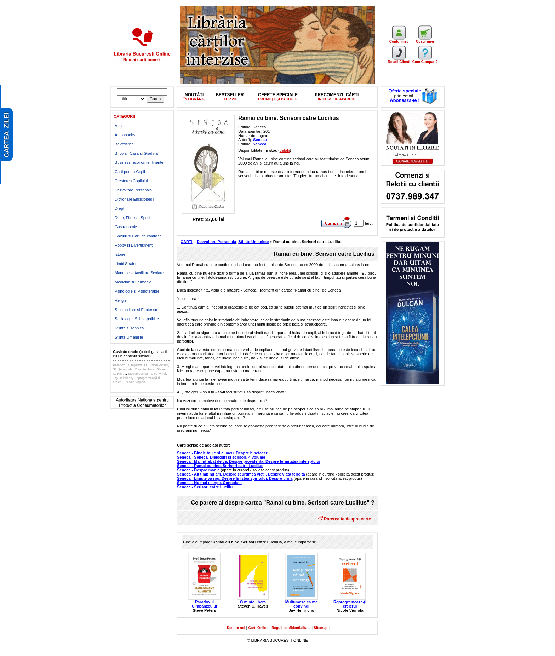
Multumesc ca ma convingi (147, 373)
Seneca (260, 140)
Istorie (120, 254)
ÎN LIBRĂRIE (194, 99)
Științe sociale (123, 369)
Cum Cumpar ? (425, 60)
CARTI (187, 242)
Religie (121, 300)
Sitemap (320, 628)
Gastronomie (126, 227)
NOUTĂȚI (194, 94)
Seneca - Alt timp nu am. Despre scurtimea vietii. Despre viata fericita (241, 474)
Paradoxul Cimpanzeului (130, 365)
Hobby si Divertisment (134, 245)
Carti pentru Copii (130, 171)
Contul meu (399, 40)
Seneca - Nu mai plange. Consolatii (209, 483)
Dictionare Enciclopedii (134, 199)
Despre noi (236, 628)
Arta (118, 125)
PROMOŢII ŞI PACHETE (278, 99)
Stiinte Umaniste (129, 337)
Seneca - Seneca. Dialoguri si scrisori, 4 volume (221, 457)
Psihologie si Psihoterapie (137, 291)
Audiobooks (125, 135)
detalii (285, 150)
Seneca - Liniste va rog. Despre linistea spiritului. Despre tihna (234, 478)
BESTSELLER (230, 94)
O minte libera (145, 369)
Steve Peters (159, 365)
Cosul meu (425, 40)
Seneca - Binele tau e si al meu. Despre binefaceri (223, 453)
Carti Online (258, 628)
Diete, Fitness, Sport (132, 217)
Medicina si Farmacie (133, 282)
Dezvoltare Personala (133, 190)
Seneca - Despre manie (198, 470)
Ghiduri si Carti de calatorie (138, 236)
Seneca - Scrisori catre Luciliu (205, 487)
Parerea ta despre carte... (349, 519)
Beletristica (124, 144)
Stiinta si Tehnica (129, 328)
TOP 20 (230, 99)
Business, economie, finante (139, 162)
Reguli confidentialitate (290, 628)
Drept (119, 208)
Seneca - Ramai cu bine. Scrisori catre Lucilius (220, 466)
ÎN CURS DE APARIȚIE (336, 99)
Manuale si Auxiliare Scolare (139, 273)
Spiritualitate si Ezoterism (137, 309)
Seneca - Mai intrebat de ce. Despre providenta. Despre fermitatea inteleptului (248, 461)
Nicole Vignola (136, 382)
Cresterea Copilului (131, 181)
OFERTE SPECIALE (278, 94)
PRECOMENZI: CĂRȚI (337, 94)
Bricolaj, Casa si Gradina (136, 153)
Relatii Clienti (399, 60)
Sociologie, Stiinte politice (137, 319)
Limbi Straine (126, 263)
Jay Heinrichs (122, 378)
